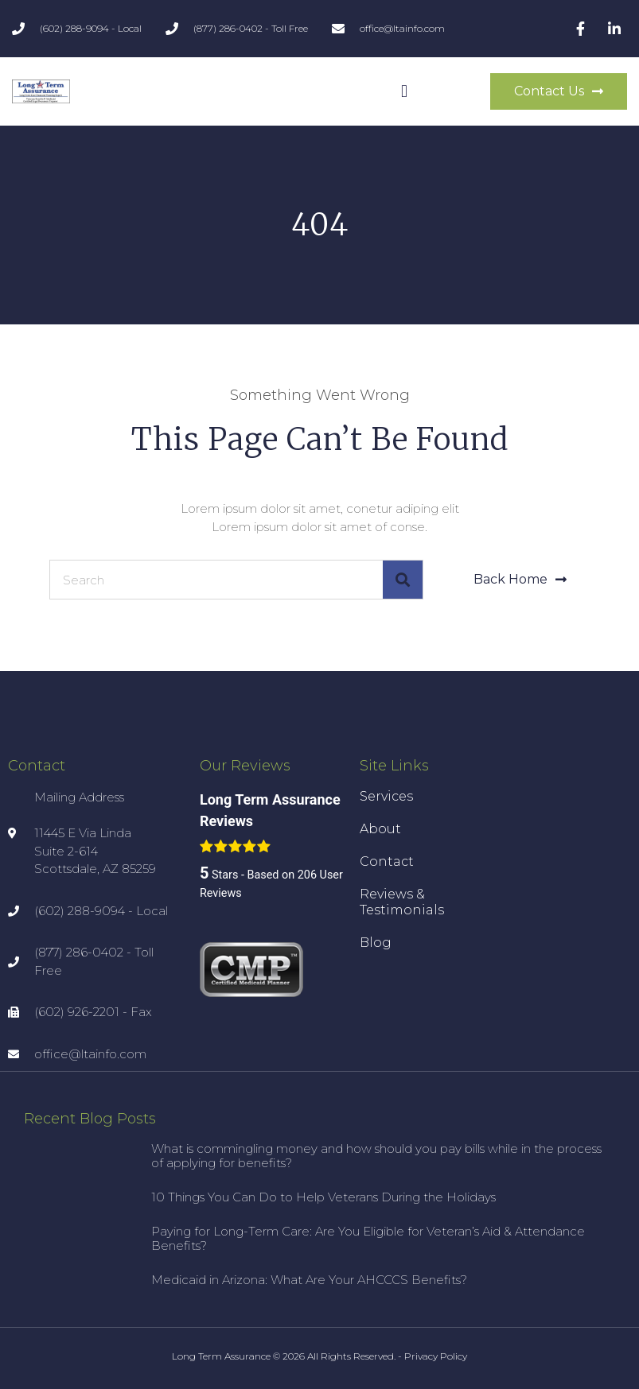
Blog (376, 942)
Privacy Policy (435, 1356)
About (380, 828)
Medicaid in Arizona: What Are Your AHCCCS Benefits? (309, 1279)
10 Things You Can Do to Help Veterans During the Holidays (323, 1197)
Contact (387, 861)
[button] (403, 92)
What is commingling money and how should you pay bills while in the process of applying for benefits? (376, 1155)
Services (386, 796)
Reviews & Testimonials (402, 902)
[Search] (403, 580)
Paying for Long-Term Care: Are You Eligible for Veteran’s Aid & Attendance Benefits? (368, 1238)
